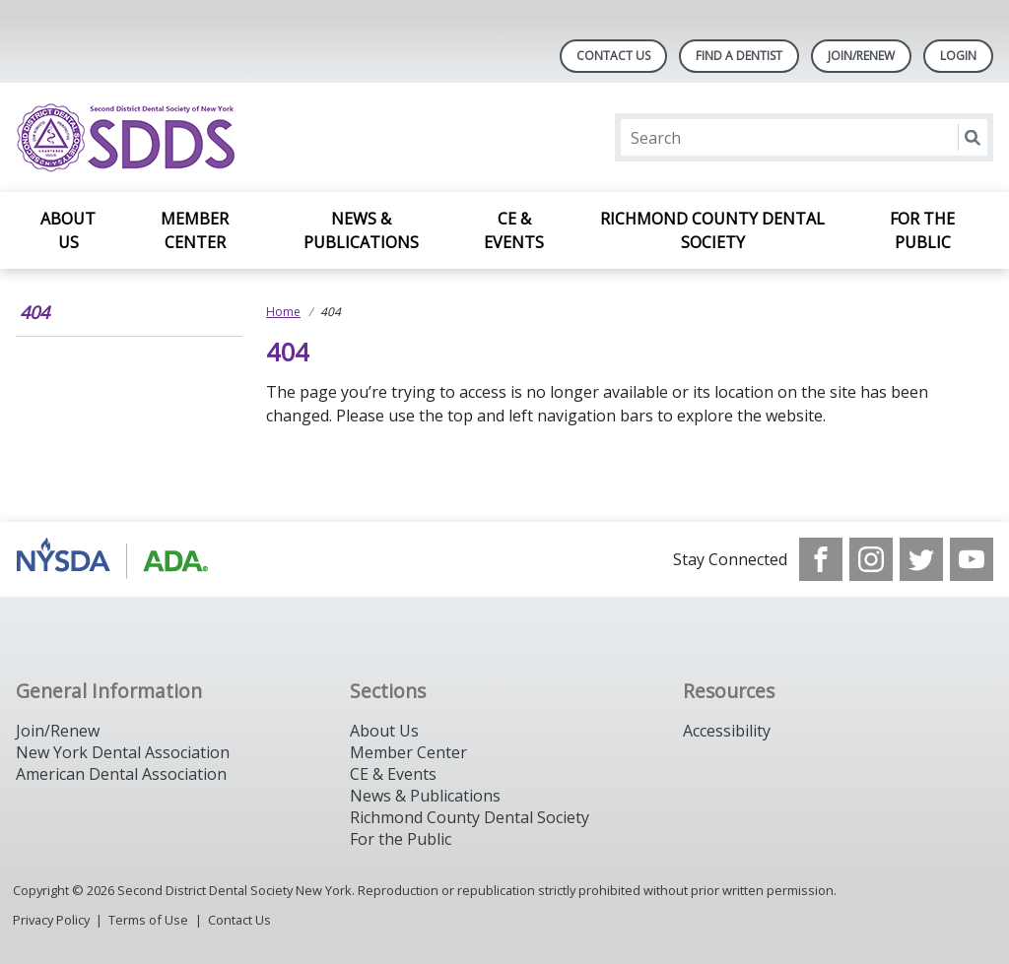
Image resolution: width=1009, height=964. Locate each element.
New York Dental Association (123, 752)
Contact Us (613, 55)
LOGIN (958, 55)
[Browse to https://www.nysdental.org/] (116, 559)
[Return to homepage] (270, 137)
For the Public (922, 230)
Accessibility (727, 730)
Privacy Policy (51, 920)
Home (283, 311)
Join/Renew (861, 55)
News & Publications (361, 230)
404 (34, 312)
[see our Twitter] (921, 559)
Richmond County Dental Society (712, 230)
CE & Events (514, 230)
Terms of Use (148, 920)
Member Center (195, 230)
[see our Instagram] (871, 559)
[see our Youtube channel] (971, 559)
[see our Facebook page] (820, 559)
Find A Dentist (739, 55)
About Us (68, 230)
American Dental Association (121, 774)
